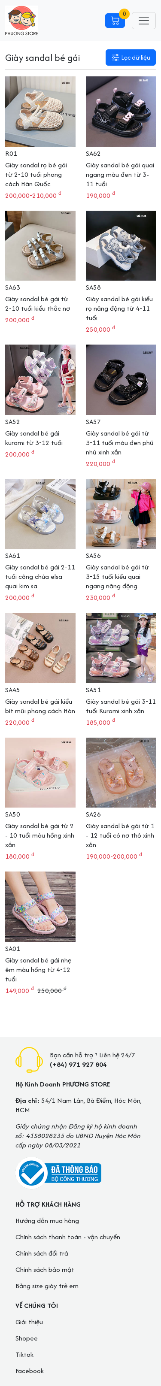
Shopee (26, 1338)
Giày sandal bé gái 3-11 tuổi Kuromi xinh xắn (121, 706)
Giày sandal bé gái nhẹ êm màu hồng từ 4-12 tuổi (38, 969)
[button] (131, 57)
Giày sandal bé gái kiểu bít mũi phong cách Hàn (40, 706)
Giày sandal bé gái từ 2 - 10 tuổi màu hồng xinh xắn (39, 835)
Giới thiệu (29, 1322)
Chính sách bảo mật (44, 1269)
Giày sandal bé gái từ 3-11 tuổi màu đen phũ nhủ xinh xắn (120, 442)
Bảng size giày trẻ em (47, 1286)
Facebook (29, 1371)
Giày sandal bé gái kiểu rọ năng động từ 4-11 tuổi (119, 308)
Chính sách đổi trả (41, 1253)
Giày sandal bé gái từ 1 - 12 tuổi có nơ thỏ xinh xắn (120, 835)
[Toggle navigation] (144, 20)
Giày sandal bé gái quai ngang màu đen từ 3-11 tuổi (120, 174)
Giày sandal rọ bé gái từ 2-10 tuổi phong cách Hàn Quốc (36, 174)
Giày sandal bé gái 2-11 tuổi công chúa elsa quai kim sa (40, 576)
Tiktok (24, 1354)
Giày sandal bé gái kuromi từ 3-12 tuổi (34, 438)
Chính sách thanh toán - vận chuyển (67, 1237)
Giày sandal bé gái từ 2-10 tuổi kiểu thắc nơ (37, 303)
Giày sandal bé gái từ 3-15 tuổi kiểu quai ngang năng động (117, 576)
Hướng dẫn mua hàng (47, 1221)
